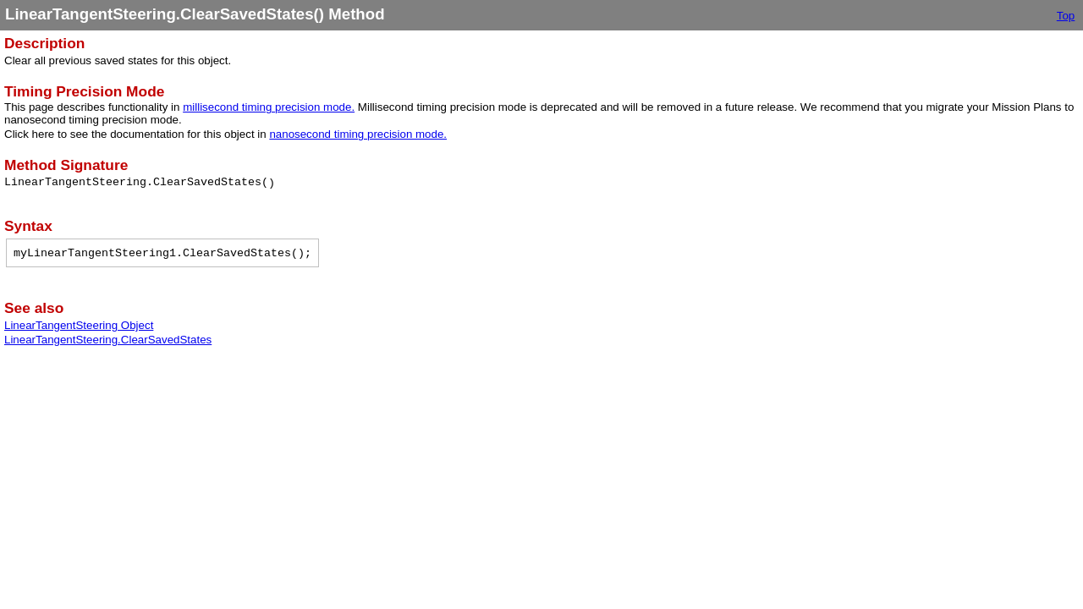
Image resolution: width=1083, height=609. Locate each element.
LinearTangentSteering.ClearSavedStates (108, 339)
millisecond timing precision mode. (269, 107)
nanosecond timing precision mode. (358, 134)
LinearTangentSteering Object (78, 325)
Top (1066, 15)
